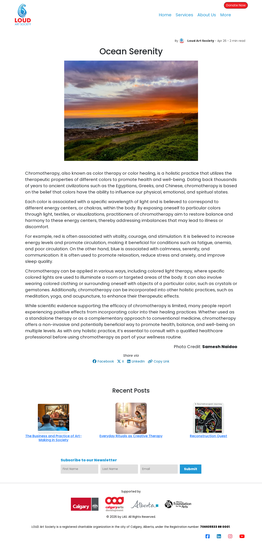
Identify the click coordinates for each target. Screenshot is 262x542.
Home (165, 15)
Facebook (103, 361)
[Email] (159, 469)
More (225, 15)
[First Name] (79, 469)
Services (184, 15)
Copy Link (158, 361)
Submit (190, 469)
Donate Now (235, 5)
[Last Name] (119, 469)
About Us (206, 15)
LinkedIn (136, 361)
